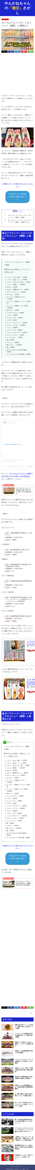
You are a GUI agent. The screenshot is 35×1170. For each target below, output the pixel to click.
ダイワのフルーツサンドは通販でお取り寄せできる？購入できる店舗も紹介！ (17, 476)
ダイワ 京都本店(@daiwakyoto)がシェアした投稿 (18, 466)
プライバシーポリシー (16, 1166)
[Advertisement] (17, 74)
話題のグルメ (5, 19)
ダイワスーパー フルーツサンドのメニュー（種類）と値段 (19, 216)
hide (20, 211)
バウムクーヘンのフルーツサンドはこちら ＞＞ (17, 196)
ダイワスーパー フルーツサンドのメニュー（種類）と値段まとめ (19, 221)
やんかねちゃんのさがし (17, 8)
